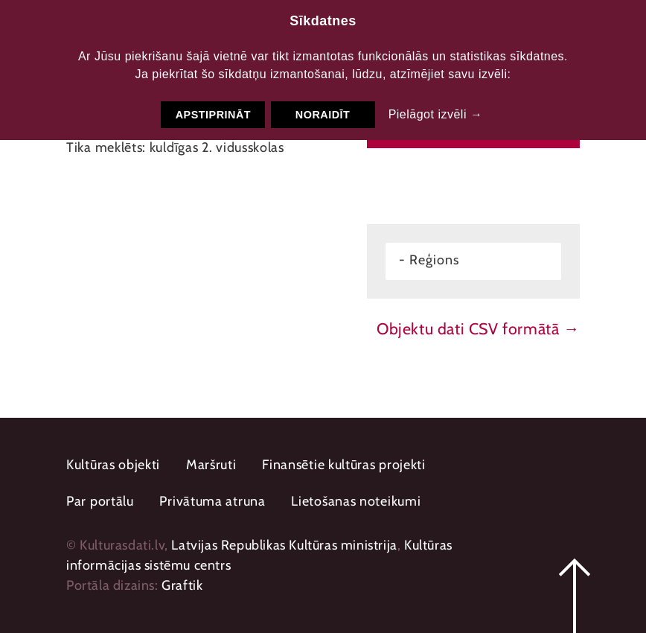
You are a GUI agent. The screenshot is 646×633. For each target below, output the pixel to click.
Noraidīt (323, 115)
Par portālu (100, 501)
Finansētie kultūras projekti (344, 465)
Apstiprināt (213, 115)
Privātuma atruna (212, 501)
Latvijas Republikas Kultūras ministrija (284, 545)
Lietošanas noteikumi (355, 501)
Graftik (182, 585)
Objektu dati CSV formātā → (478, 328)
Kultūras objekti (113, 465)
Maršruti (211, 465)
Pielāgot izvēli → (435, 114)
